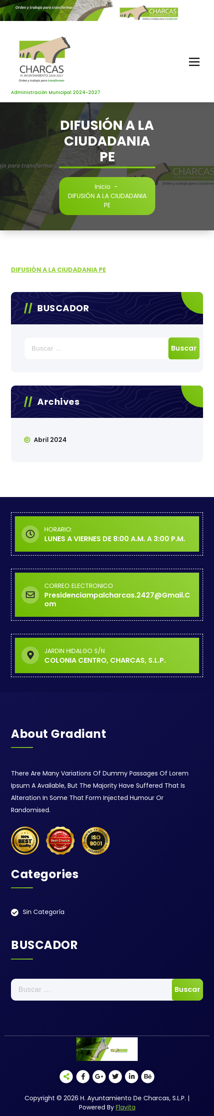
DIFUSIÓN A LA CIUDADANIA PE (58, 269)
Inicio (103, 186)
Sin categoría (43, 911)
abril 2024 (50, 439)
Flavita (126, 1107)
